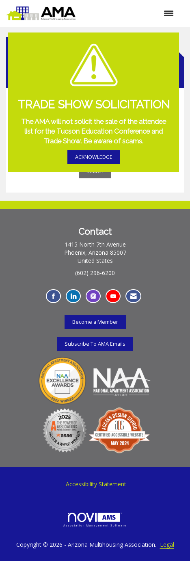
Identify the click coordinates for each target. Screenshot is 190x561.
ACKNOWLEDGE (93, 157)
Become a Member (95, 321)
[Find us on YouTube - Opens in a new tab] (113, 296)
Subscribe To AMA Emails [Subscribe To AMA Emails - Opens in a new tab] (95, 343)
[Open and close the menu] (129, 13)
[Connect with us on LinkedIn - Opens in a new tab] (73, 296)
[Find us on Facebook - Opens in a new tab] (53, 296)
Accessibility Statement (96, 484)
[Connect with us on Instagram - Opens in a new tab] (93, 296)
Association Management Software (95, 520)
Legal (167, 544)
